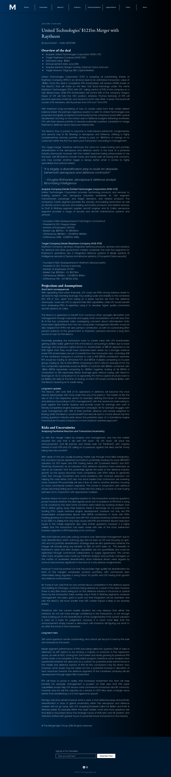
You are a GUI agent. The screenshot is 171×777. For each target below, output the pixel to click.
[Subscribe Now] (106, 756)
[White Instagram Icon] (87, 767)
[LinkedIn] (84, 767)
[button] (60, 7)
